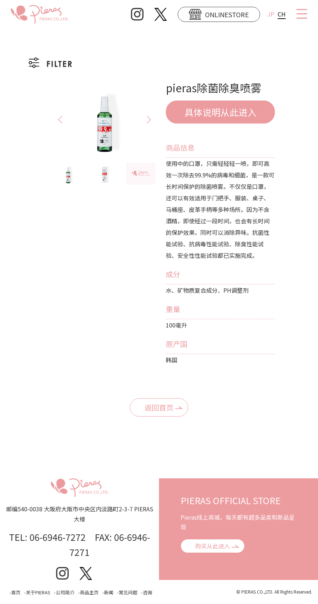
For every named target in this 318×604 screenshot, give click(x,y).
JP (270, 14)
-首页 (15, 592)
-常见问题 (127, 592)
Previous (53, 119)
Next (155, 119)
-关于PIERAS (37, 592)
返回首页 (159, 407)
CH (282, 14)
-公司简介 (64, 592)
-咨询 (146, 592)
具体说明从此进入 (220, 112)
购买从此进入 (212, 546)
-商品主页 (88, 592)
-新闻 (107, 592)
